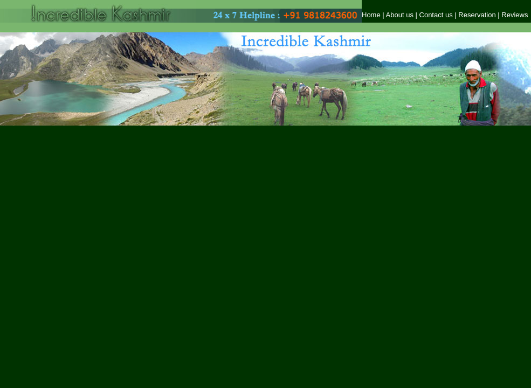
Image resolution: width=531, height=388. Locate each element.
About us (399, 15)
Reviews (514, 15)
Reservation (478, 15)
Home (371, 15)
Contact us (436, 15)
